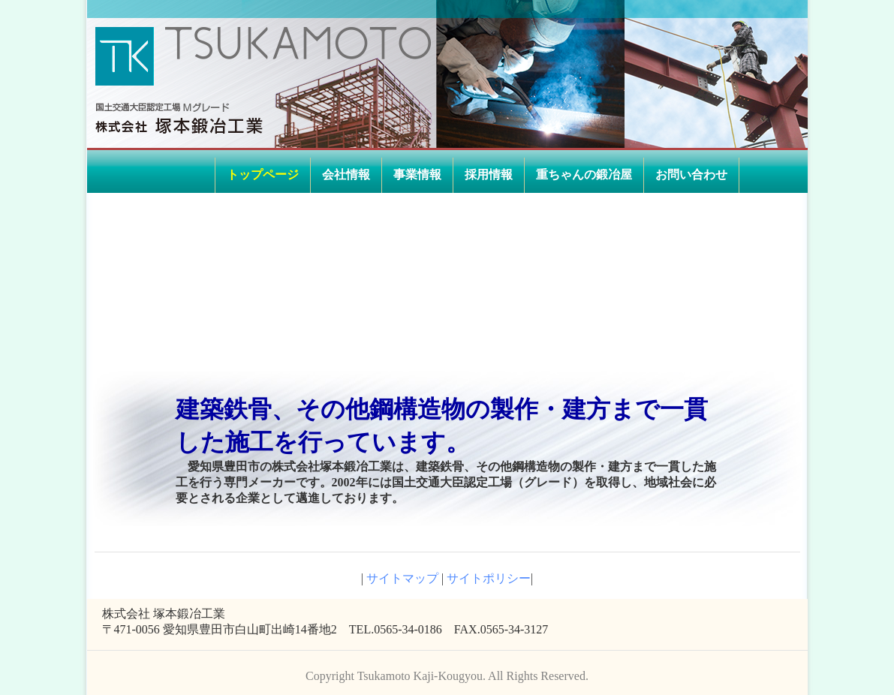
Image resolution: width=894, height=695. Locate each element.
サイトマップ (400, 578)
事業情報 (417, 174)
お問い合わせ (691, 174)
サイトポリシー (489, 578)
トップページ (263, 174)
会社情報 (346, 174)
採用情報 (489, 174)
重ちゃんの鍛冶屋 (584, 174)
